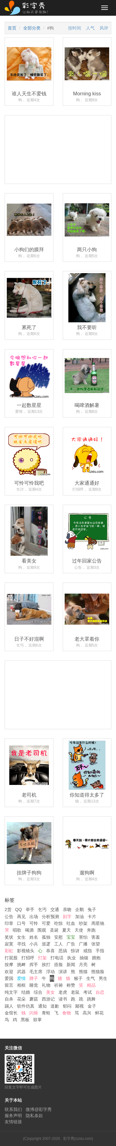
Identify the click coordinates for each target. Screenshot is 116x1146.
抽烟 (83, 957)
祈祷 (58, 985)
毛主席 (35, 971)
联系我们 (13, 1109)
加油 (79, 916)
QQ (18, 909)
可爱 (46, 923)
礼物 (46, 985)
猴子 (78, 978)
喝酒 (29, 930)
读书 (62, 999)
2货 (8, 909)
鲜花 (99, 1012)
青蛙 (46, 1012)
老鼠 (75, 992)
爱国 (9, 978)
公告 (9, 916)
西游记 (48, 999)
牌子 (33, 978)
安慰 (58, 937)
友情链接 (13, 1121)
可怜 (33, 923)
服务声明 (13, 1115)
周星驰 (97, 923)
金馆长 (11, 1012)
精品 (91, 985)
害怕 (83, 937)
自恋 (100, 992)
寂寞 (9, 943)
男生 (103, 978)
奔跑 (91, 930)
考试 (87, 992)
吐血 (71, 923)
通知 (42, 1006)
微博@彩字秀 (39, 1109)
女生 (21, 937)
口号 (21, 923)
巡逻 (46, 943)
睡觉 (33, 985)
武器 (21, 971)
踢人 (9, 1006)
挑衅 (21, 964)
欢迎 (9, 971)
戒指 (87, 950)
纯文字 (11, 992)
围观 (41, 930)
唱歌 (17, 930)
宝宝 (71, 937)
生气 (90, 978)
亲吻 (67, 909)
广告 (71, 943)
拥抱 (96, 957)
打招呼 (27, 957)
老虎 (62, 992)
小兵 (33, 943)
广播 (83, 943)
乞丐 (42, 909)
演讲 (62, 971)
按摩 (9, 964)
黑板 (25, 1019)
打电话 (56, 957)
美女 (50, 992)
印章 (9, 923)
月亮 (83, 964)
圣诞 (54, 930)
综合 (38, 992)
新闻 (71, 964)
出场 (33, 916)
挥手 (33, 964)
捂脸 (58, 964)
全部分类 (32, 28)
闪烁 (33, 1012)
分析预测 (50, 916)
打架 (42, 957)
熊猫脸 (97, 971)
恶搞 (62, 950)
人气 (90, 28)
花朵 (21, 999)
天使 (79, 930)
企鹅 (79, 909)
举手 (30, 909)
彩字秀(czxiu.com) (78, 1138)
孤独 (46, 937)
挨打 (46, 964)
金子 (92, 1006)
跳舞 (91, 999)
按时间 (74, 28)
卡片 (92, 916)
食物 (66, 1012)
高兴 (87, 1012)
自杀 (9, 999)
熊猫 (83, 971)
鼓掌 (37, 1019)
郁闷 (67, 1006)
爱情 (21, 978)
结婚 (25, 992)
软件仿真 (25, 1006)
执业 (71, 957)
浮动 (50, 971)
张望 (95, 943)
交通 (54, 909)
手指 (100, 950)
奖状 (9, 937)
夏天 (66, 930)
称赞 (71, 985)
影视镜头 (25, 950)
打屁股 (11, 957)
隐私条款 (34, 1115)
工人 (58, 943)
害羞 (95, 937)
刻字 (67, 916)
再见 (21, 916)
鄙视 (79, 1006)
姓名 (33, 937)
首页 (12, 28)
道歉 (54, 1006)
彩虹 (9, 950)
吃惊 (58, 923)
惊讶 (75, 950)
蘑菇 (33, 999)
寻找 (21, 943)
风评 (104, 28)
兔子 (92, 909)
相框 (21, 985)
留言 (9, 985)
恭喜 (50, 950)
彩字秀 (28, 7)
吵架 (83, 923)
